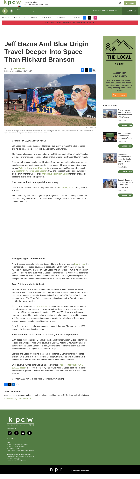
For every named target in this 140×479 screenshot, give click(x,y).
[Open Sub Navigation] (9, 23)
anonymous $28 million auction (55, 179)
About (34, 23)
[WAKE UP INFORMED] (119, 57)
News (4, 23)
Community (47, 23)
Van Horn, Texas (66, 192)
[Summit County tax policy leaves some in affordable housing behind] (110, 188)
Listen (26, 23)
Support (61, 23)
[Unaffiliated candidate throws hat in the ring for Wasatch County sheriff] (110, 162)
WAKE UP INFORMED (119, 79)
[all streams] (130, 15)
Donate (132, 6)
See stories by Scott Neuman (17, 403)
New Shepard (42, 311)
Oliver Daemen (39, 173)
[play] (5, 16)
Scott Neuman (19, 74)
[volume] (11, 15)
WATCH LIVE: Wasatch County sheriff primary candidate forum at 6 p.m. (70, 27)
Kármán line (79, 269)
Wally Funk (23, 173)
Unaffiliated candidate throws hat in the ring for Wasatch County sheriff (124, 164)
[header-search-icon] (121, 6)
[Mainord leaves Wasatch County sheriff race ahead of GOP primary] (110, 118)
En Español (75, 23)
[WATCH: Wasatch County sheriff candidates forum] (110, 142)
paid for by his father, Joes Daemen (31, 176)
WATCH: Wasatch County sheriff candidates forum (125, 140)
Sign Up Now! (119, 100)
